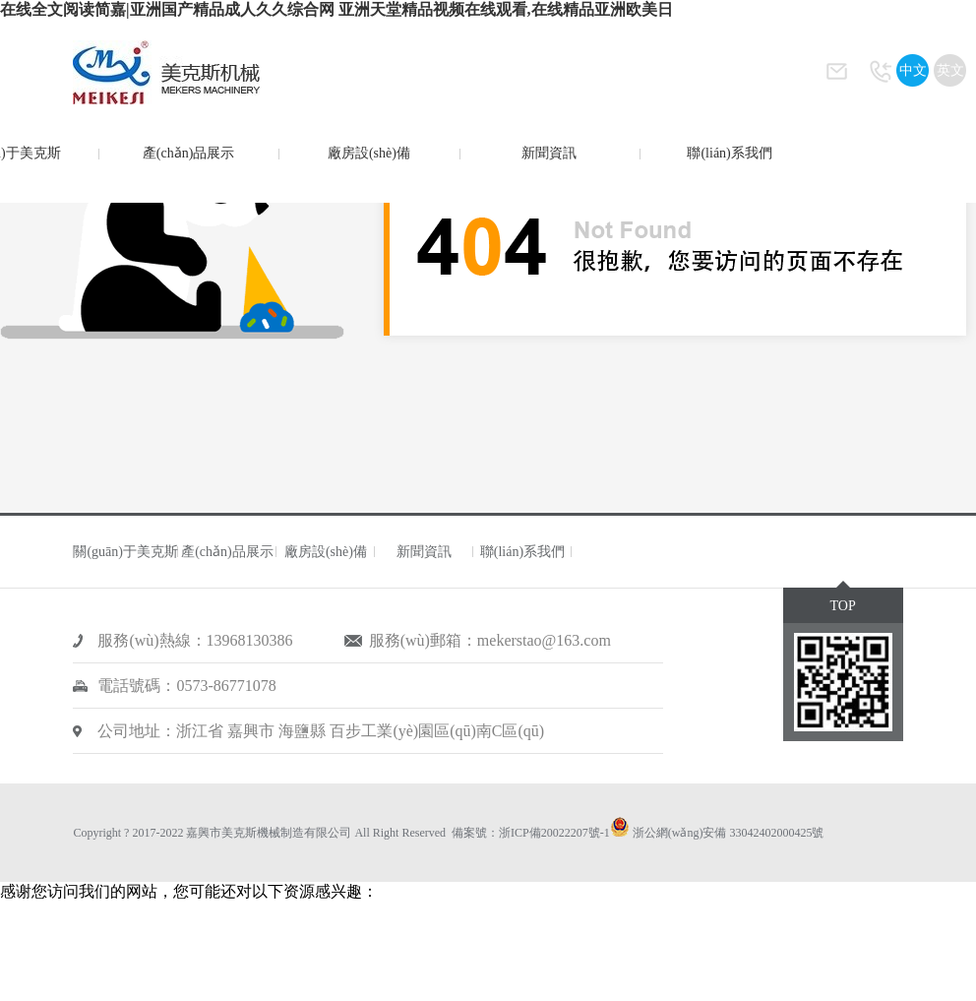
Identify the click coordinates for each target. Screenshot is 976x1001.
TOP (842, 605)
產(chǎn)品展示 (189, 153)
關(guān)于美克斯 (125, 551)
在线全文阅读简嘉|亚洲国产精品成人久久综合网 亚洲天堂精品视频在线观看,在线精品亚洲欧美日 (336, 9)
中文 (913, 70)
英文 (950, 70)
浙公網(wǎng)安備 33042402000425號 (728, 833)
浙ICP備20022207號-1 (554, 833)
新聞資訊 (549, 153)
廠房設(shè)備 (369, 153)
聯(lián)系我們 (729, 153)
